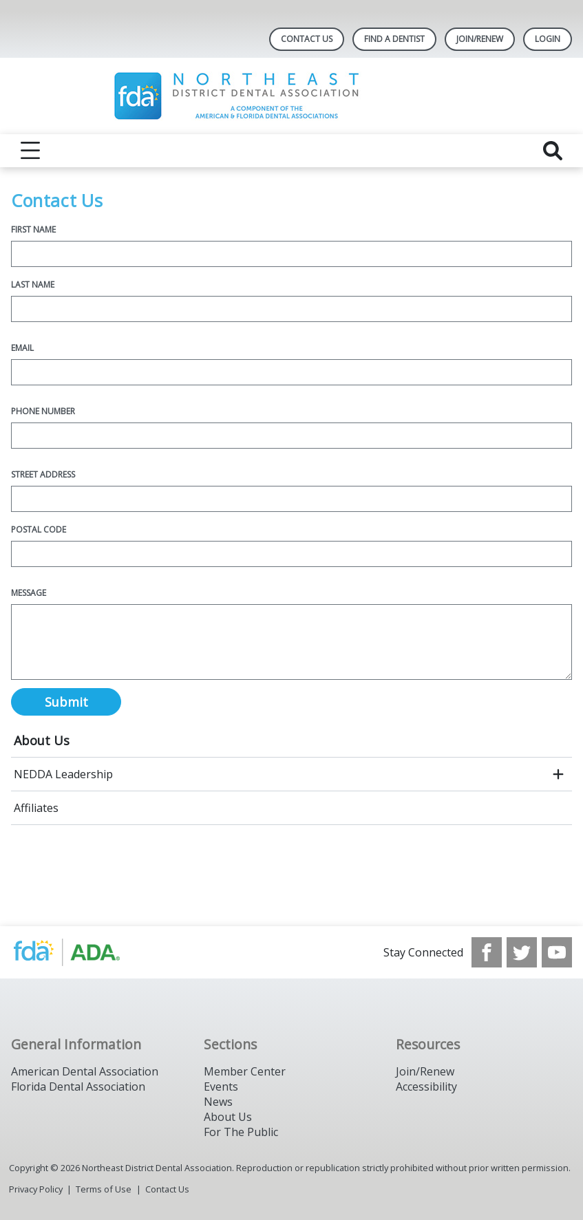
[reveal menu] (30, 150)
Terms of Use (103, 1189)
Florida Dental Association (78, 1086)
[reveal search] (552, 150)
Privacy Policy (36, 1189)
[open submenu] (558, 774)
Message (28, 593)
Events (221, 1086)
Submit (66, 702)
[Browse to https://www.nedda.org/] (81, 952)
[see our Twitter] (522, 952)
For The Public (241, 1131)
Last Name (32, 284)
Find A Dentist (394, 39)
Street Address (43, 474)
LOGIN (547, 39)
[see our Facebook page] (486, 952)
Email (22, 348)
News (218, 1101)
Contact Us (306, 39)
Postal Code (38, 529)
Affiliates (36, 807)
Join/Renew (479, 39)
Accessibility (426, 1086)
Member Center (245, 1071)
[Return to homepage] (291, 96)
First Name (33, 229)
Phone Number (43, 411)
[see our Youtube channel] (557, 952)
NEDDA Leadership (63, 774)
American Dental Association (84, 1071)
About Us (42, 740)
